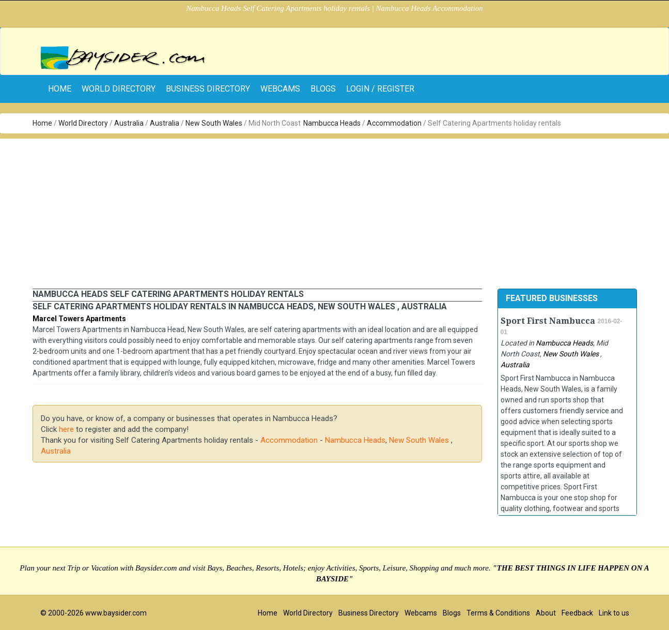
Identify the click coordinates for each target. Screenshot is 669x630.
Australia (129, 123)
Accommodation (394, 123)
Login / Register (380, 89)
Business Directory (208, 89)
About (546, 613)
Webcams (280, 89)
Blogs (323, 89)
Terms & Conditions (498, 613)
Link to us (614, 613)
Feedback (577, 613)
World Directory (118, 89)
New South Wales (214, 123)
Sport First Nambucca (548, 321)
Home (42, 123)
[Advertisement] (335, 211)
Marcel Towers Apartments (79, 318)
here (66, 429)
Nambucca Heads (332, 123)
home (59, 89)
